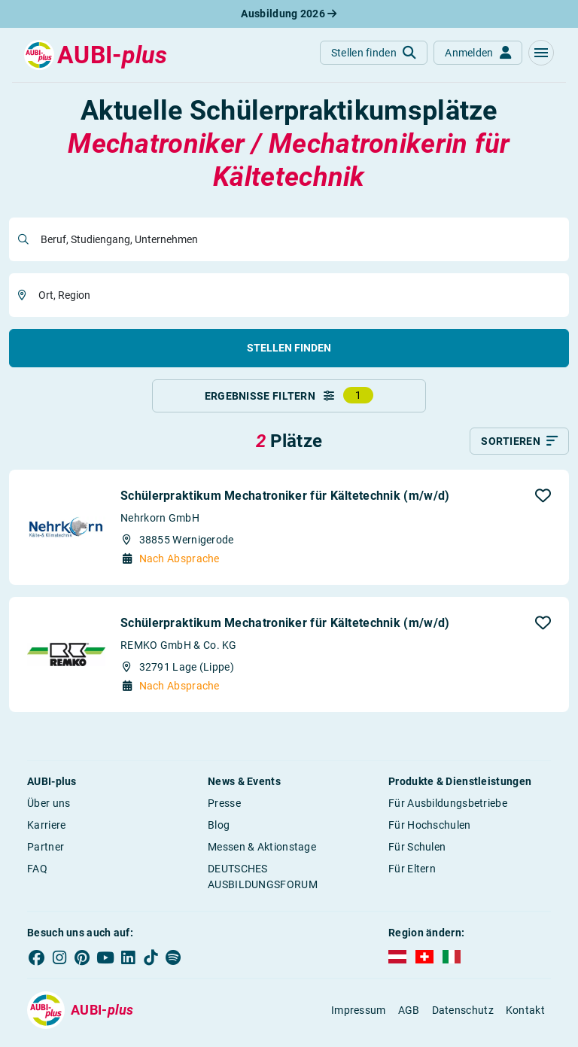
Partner (45, 853)
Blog (219, 831)
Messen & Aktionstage (262, 853)
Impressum (358, 1016)
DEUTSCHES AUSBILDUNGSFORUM (263, 882)
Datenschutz (463, 1016)
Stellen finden (289, 348)
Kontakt (525, 1016)
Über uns (48, 809)
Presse (224, 809)
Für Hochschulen (429, 831)
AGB (409, 1016)
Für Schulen (417, 853)
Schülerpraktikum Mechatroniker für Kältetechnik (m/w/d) (285, 502)
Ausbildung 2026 (288, 14)
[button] (541, 52)
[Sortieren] (519, 447)
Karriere (46, 831)
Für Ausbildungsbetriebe (447, 809)
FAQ (37, 875)
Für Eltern (412, 875)
